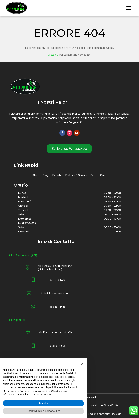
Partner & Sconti (76, 175)
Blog (45, 175)
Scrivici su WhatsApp (69, 148)
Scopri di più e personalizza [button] (43, 411)
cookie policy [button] (67, 376)
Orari (103, 175)
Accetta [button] (43, 403)
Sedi (93, 175)
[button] (82, 364)
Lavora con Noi (110, 404)
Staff (35, 175)
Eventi (56, 175)
